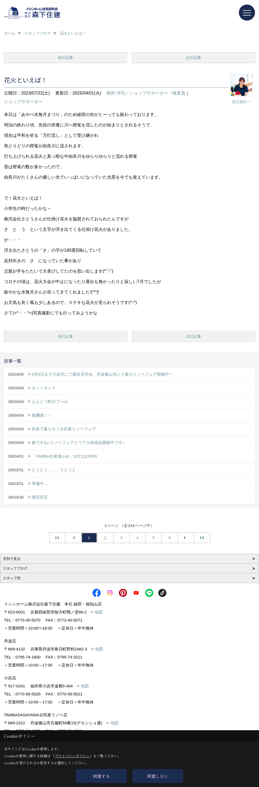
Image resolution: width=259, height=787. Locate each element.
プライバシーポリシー (72, 755)
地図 (98, 612)
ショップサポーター (23, 101)
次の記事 (193, 57)
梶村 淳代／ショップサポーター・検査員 (146, 93)
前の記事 (65, 57)
